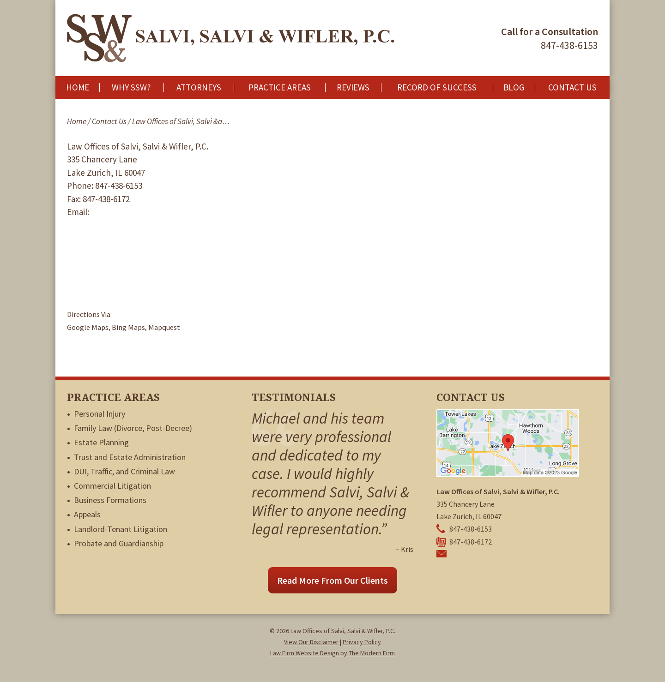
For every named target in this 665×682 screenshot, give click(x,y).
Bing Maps (128, 327)
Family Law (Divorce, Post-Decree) (133, 428)
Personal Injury (99, 413)
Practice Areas (279, 87)
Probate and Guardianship (118, 543)
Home (77, 87)
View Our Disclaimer (311, 642)
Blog (514, 87)
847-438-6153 (569, 45)
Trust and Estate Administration (130, 457)
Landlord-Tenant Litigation (120, 529)
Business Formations (110, 500)
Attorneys (198, 87)
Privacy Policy (362, 642)
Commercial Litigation (112, 485)
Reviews (353, 87)
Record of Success (437, 87)
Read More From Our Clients (332, 580)
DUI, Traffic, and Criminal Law (124, 471)
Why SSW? (131, 87)
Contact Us (572, 87)
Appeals (87, 514)
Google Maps (88, 327)
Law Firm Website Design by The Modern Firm (332, 653)
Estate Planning (101, 442)
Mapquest (164, 327)
